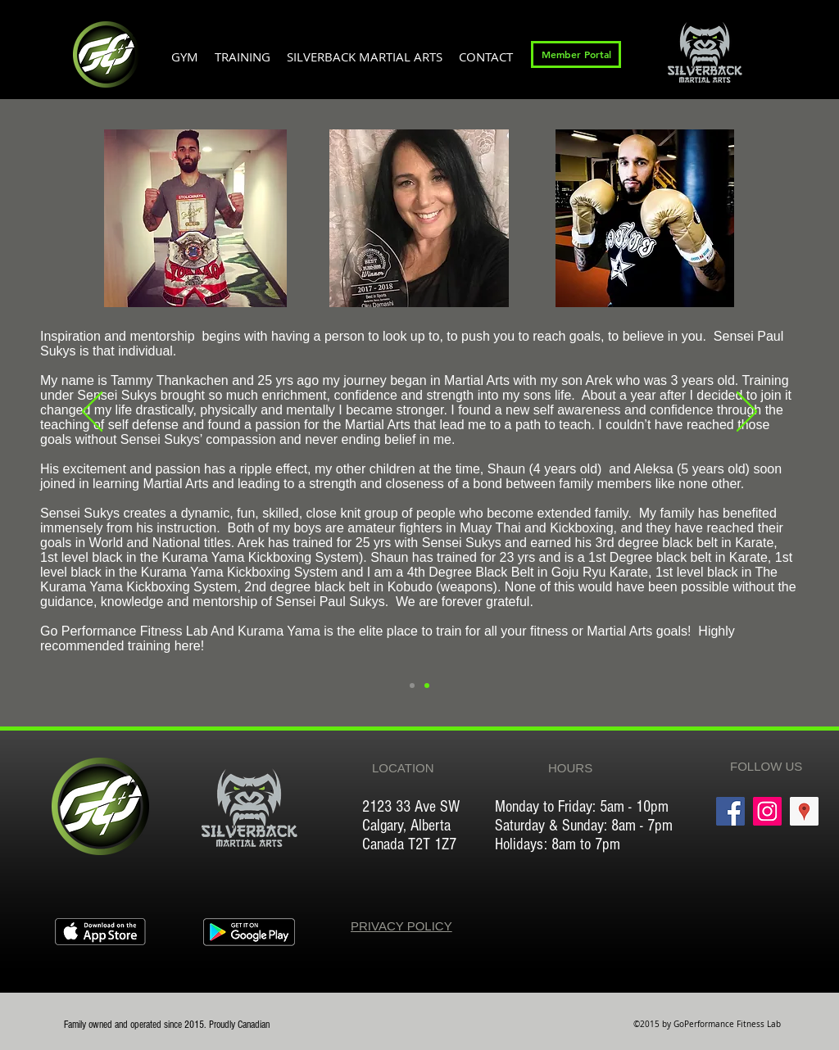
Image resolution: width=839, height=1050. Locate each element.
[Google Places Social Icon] (804, 811)
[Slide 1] (426, 685)
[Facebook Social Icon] (730, 811)
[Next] (747, 412)
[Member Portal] (576, 54)
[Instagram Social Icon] (767, 811)
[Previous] (92, 412)
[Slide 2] (412, 685)
